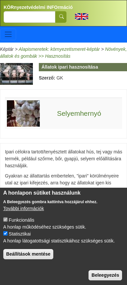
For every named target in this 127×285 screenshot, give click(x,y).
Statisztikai (20, 237)
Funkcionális (22, 223)
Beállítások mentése (28, 257)
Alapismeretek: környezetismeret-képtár (59, 49)
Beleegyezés (105, 278)
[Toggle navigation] (8, 34)
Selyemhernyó (79, 113)
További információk (23, 212)
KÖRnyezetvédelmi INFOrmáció (38, 7)
